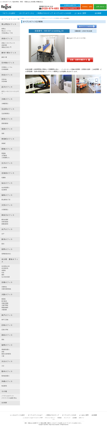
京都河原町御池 (6, 289)
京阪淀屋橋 (5, 303)
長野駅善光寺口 (6, 254)
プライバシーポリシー (50, 417)
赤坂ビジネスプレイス (8, 43)
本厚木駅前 (5, 221)
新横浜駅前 (5, 224)
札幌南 (4, 177)
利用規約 (60, 417)
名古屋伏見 (5, 268)
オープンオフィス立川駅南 (52, 18)
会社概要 (98, 13)
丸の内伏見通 (6, 277)
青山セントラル (6, 31)
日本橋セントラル (7, 67)
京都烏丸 (4, 287)
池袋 (3, 133)
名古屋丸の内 (6, 266)
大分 (3, 366)
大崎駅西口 (5, 103)
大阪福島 (4, 309)
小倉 (3, 356)
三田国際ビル (6, 157)
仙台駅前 (4, 189)
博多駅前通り (6, 349)
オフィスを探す (9, 13)
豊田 (3, 275)
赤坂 (3, 351)
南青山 (4, 28)
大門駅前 (4, 155)
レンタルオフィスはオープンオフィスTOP (33, 417)
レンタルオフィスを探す (17, 415)
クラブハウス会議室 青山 (9, 398)
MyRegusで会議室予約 (70, 8)
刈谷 (3, 272)
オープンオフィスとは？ (26, 15)
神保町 (4, 143)
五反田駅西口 (6, 113)
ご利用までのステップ (44, 13)
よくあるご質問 (80, 13)
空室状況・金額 (87, 6)
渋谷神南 (4, 81)
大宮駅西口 (5, 209)
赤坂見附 (4, 45)
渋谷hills (4, 79)
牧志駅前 (4, 386)
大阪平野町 (5, 305)
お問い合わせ (100, 6)
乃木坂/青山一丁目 (7, 33)
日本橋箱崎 (5, 69)
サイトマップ (67, 417)
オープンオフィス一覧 (10, 19)
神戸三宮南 (5, 319)
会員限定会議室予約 (70, 5)
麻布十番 (4, 57)
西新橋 (4, 153)
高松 (3, 339)
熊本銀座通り (6, 376)
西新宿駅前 (5, 123)
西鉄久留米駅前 (6, 354)
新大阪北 (4, 301)
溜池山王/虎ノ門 (6, 47)
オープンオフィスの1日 (62, 13)
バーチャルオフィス (8, 396)
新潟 (3, 244)
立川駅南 (4, 167)
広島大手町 (5, 329)
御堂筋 (4, 299)
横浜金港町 (5, 219)
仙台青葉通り (6, 187)
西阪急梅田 (5, 307)
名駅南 (4, 270)
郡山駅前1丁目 (6, 199)
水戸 (3, 234)
